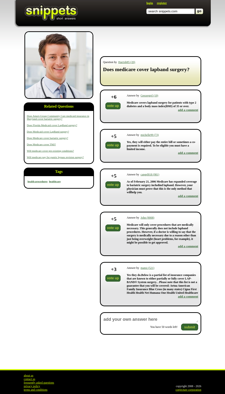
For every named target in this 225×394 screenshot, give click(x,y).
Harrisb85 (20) (126, 62)
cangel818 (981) (150, 174)
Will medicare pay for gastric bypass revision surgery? (55, 157)
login (149, 3)
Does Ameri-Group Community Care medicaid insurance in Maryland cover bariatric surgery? (58, 117)
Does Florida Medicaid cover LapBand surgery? (52, 125)
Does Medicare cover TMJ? (41, 144)
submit (189, 327)
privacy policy (32, 386)
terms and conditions (35, 389)
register (162, 3)
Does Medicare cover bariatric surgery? (47, 138)
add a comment (188, 110)
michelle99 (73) (150, 135)
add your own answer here (150, 319)
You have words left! (164, 327)
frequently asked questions (39, 382)
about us (28, 375)
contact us (29, 379)
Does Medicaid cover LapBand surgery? (48, 131)
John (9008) (147, 217)
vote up (113, 106)
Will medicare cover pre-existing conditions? (50, 150)
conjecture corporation (188, 389)
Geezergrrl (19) (149, 95)
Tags (58, 172)
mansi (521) (147, 268)
